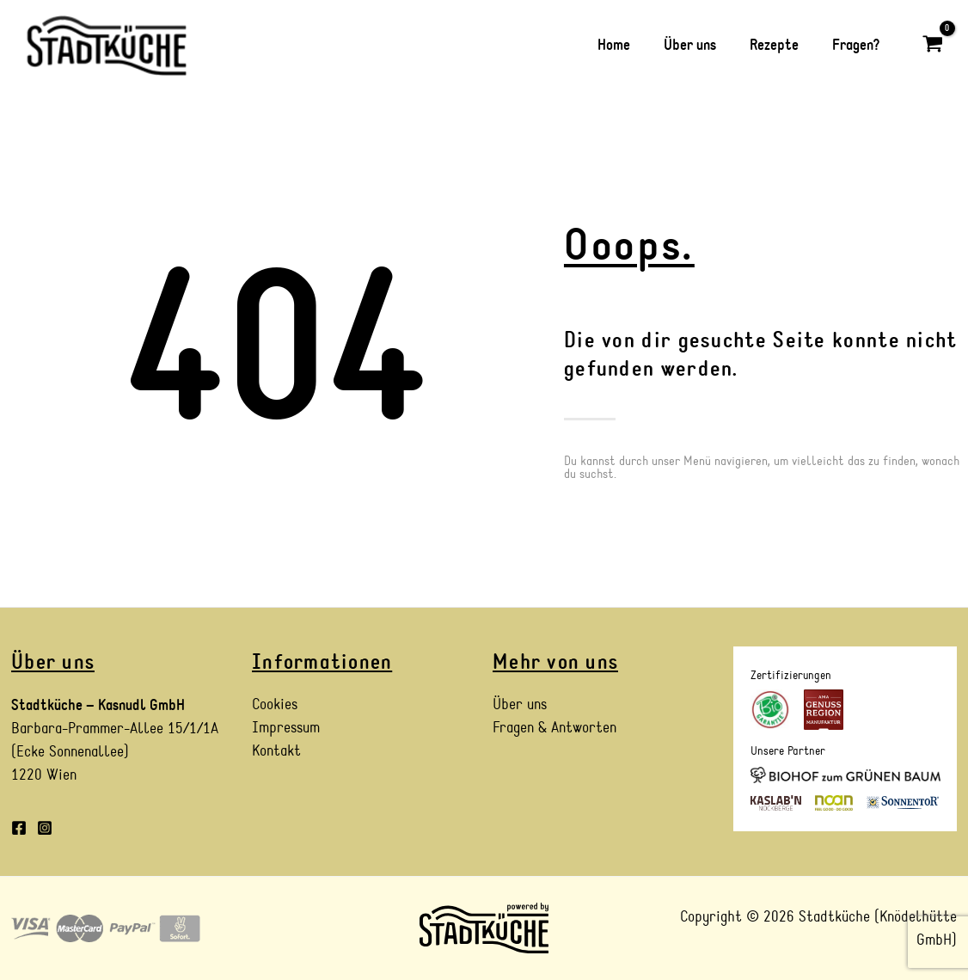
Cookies (274, 705)
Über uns (520, 705)
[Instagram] (44, 828)
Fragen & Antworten (554, 728)
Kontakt (276, 752)
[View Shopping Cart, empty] (933, 45)
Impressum (286, 728)
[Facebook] (19, 828)
